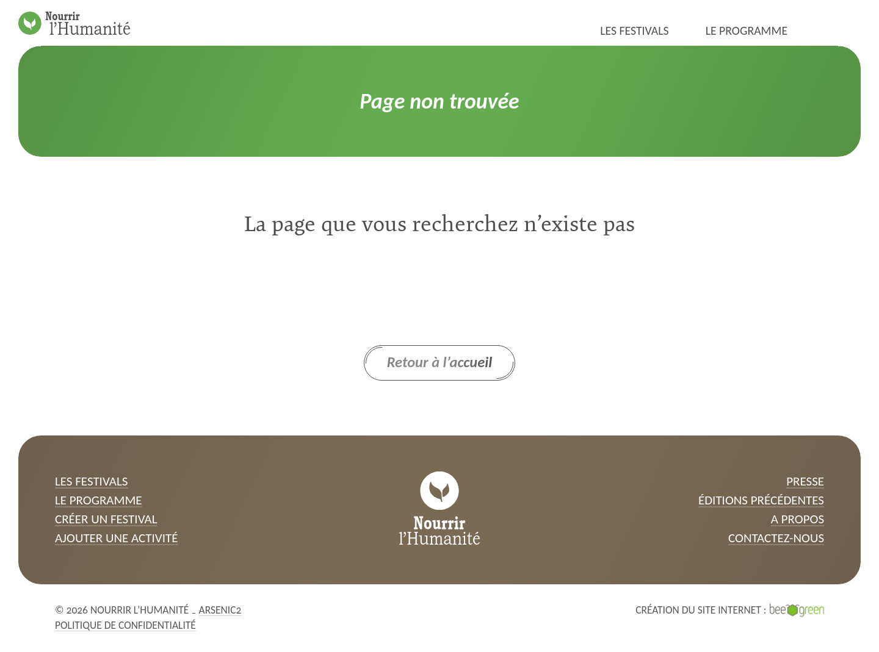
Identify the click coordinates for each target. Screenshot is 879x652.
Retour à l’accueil (440, 362)
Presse (805, 481)
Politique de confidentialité (125, 625)
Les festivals (634, 30)
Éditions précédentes (761, 500)
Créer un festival (106, 519)
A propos (797, 519)
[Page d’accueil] (74, 23)
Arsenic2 (220, 610)
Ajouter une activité (116, 538)
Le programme (746, 30)
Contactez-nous (776, 538)
